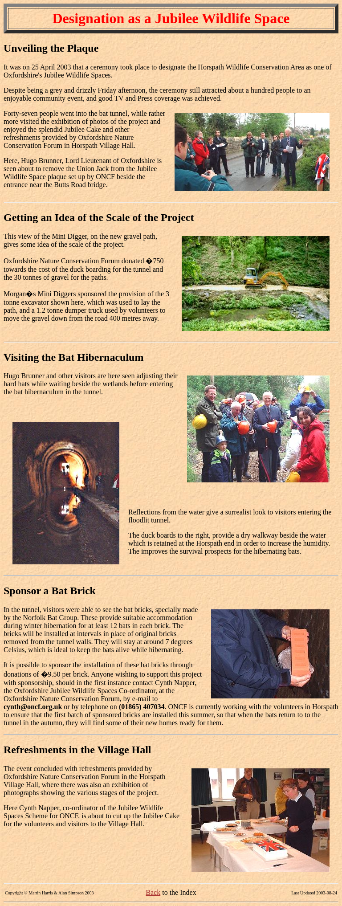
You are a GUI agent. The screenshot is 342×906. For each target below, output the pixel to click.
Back (153, 892)
